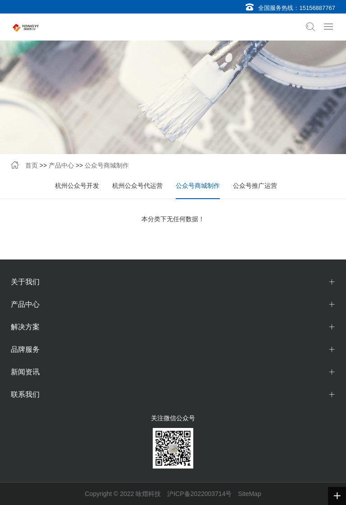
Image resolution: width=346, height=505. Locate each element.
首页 (31, 165)
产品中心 (61, 165)
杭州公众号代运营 (137, 185)
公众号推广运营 (255, 185)
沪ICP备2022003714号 (199, 493)
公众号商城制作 (107, 165)
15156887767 (317, 8)
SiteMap (249, 493)
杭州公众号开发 (77, 185)
